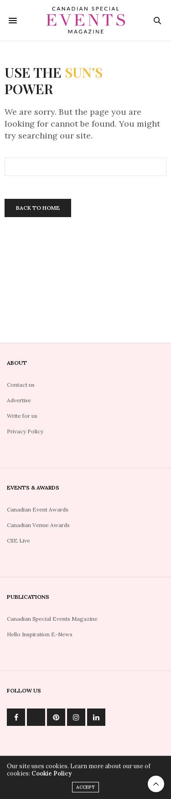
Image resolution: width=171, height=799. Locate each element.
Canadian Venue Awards (38, 525)
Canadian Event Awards (37, 509)
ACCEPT (85, 790)
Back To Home (38, 207)
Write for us (22, 415)
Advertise (19, 400)
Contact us (21, 384)
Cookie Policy (51, 776)
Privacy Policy (25, 431)
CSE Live (18, 540)
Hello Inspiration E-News (40, 634)
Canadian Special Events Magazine (52, 618)
